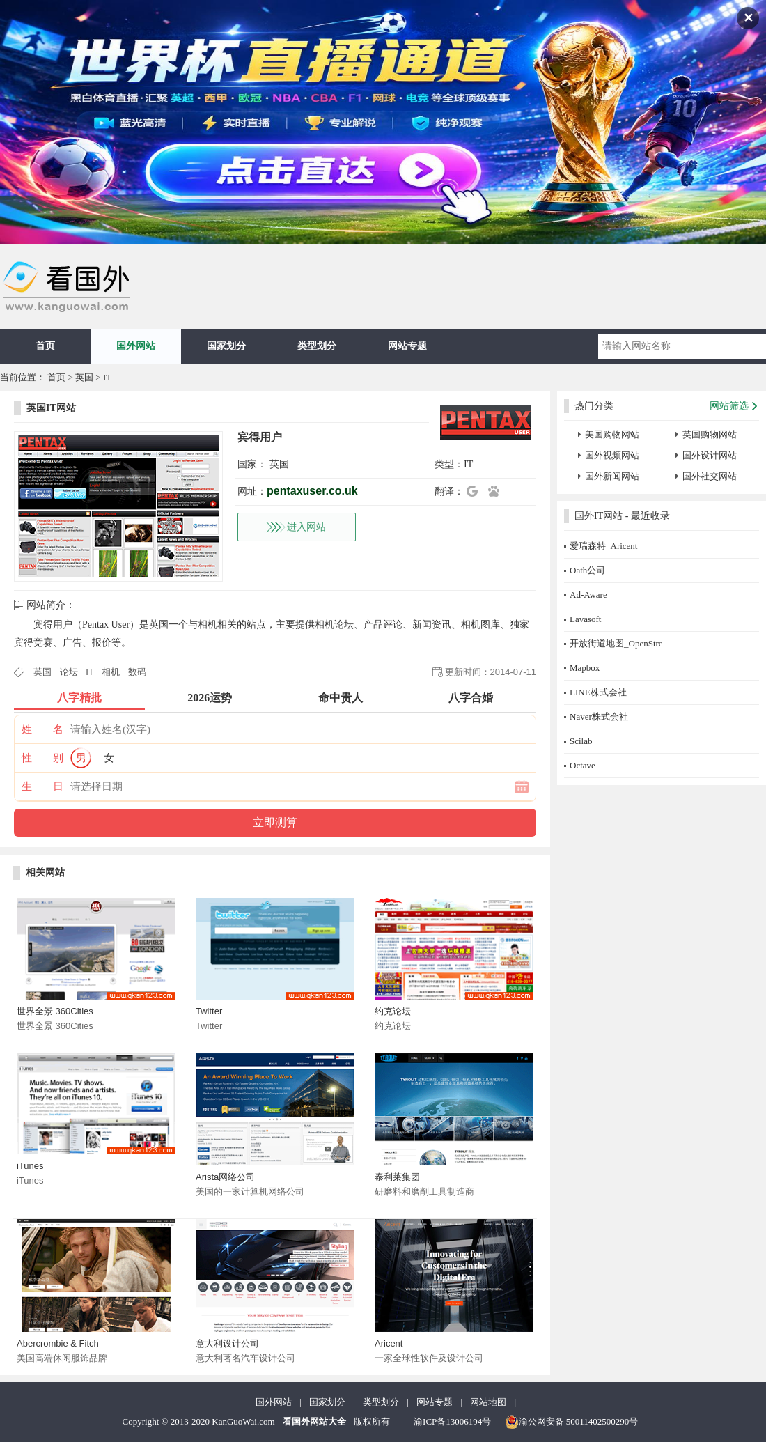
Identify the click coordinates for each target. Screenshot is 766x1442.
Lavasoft (585, 619)
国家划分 (226, 346)
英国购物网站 (709, 434)
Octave (582, 765)
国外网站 (135, 346)
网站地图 (488, 1402)
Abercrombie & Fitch (58, 1343)
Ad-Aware (588, 594)
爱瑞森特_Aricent (603, 546)
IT (107, 377)
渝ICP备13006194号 (452, 1421)
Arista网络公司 (225, 1177)
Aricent (388, 1343)
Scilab (581, 741)
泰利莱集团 (397, 1177)
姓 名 (42, 729)
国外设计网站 (709, 455)
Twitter (209, 1011)
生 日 (42, 786)
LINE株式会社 (598, 692)
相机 (111, 672)
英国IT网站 (51, 408)
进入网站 (306, 527)
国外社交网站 (709, 476)
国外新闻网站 (612, 476)
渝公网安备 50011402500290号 (572, 1422)
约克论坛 (393, 1011)
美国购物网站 (612, 434)
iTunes (30, 1166)
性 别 (42, 757)
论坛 (69, 672)
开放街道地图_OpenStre (616, 643)
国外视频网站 (612, 455)
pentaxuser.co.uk (312, 491)
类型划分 (316, 346)
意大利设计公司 (227, 1343)
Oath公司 (587, 570)
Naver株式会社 (599, 716)
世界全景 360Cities (55, 1011)
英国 (84, 377)
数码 (137, 672)
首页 (45, 346)
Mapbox (585, 667)
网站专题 (407, 346)
